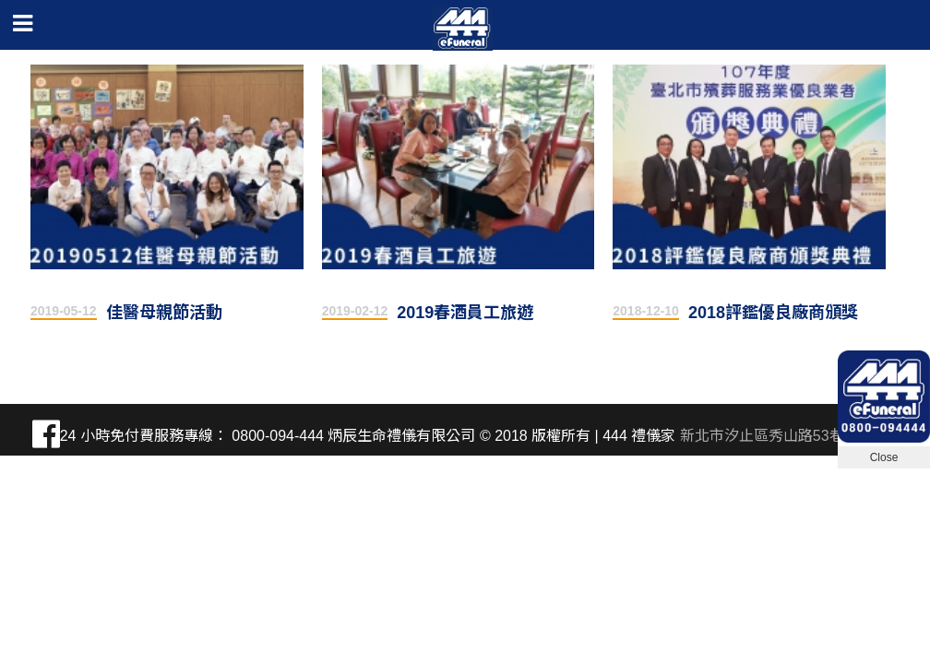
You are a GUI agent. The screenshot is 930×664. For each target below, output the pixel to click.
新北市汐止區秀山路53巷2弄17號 (789, 436)
